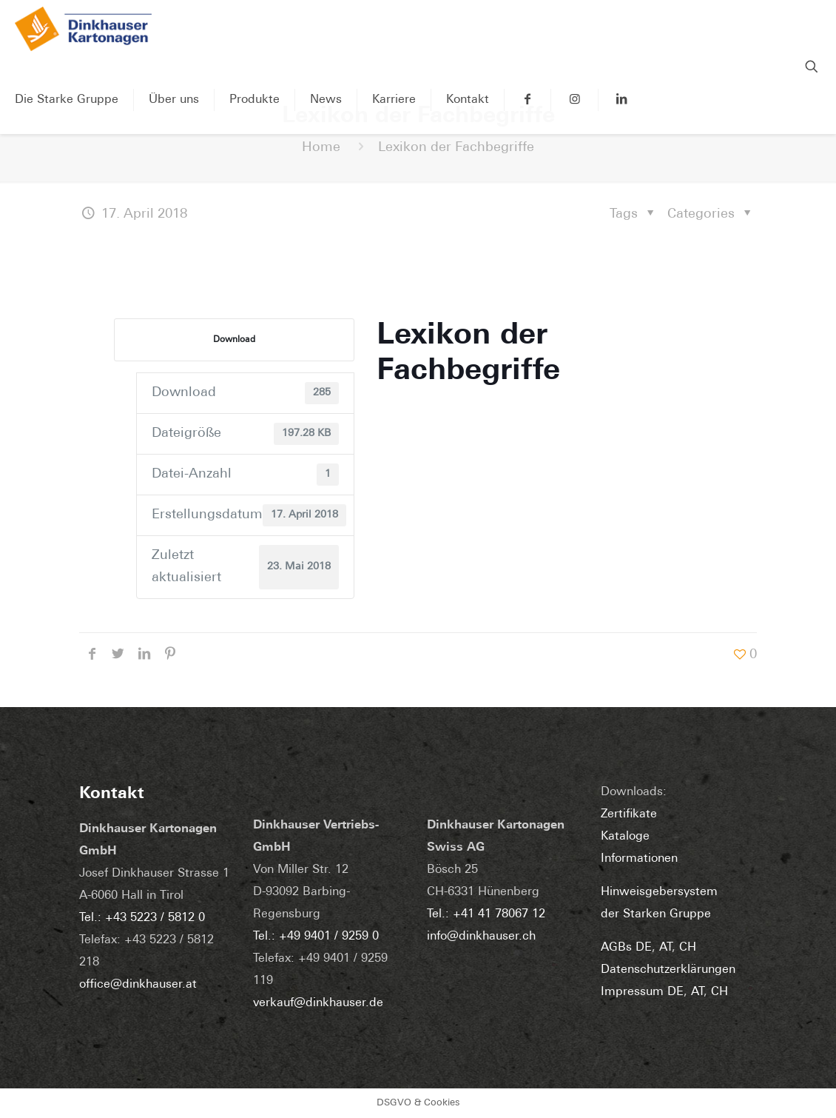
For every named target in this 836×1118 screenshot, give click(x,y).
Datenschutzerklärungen (668, 970)
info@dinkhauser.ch (481, 937)
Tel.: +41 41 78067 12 (486, 914)
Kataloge (625, 837)
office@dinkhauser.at (138, 985)
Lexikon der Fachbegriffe (456, 148)
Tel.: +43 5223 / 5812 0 (142, 918)
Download (234, 339)
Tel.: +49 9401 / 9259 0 (316, 937)
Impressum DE (642, 992)
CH (687, 948)
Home (321, 148)
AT (665, 948)
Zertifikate (629, 814)
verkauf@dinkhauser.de (318, 1003)
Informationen (639, 859)
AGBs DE (626, 948)
